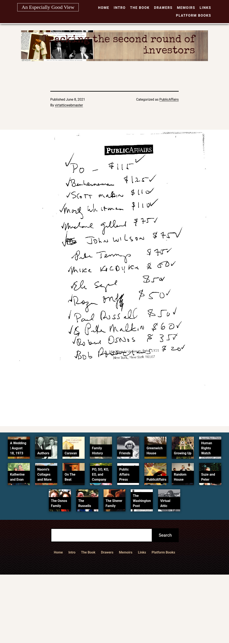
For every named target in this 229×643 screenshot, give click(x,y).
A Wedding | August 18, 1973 (18, 448)
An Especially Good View (48, 7)
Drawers (163, 8)
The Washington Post (142, 501)
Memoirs (186, 8)
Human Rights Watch (206, 448)
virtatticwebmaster (69, 105)
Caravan (71, 453)
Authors (43, 453)
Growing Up (182, 453)
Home (103, 8)
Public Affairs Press (124, 474)
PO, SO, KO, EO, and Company (100, 474)
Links (205, 8)
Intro (120, 8)
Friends (124, 453)
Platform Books (193, 15)
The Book (140, 8)
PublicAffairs (169, 99)
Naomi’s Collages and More (44, 474)
